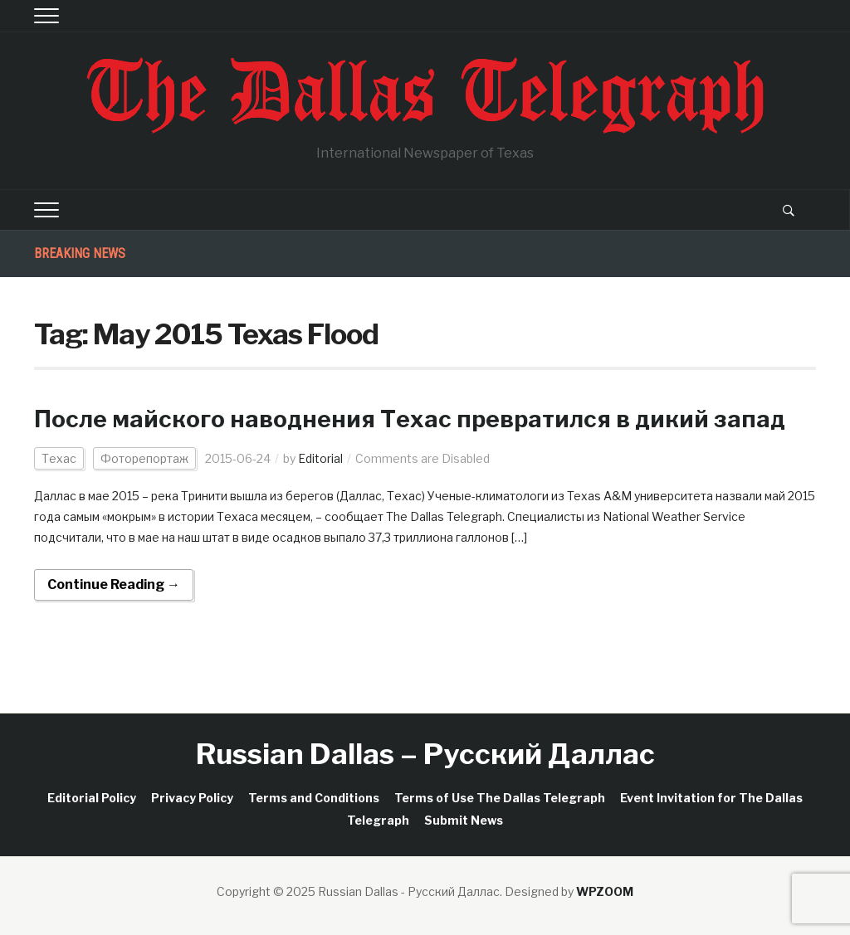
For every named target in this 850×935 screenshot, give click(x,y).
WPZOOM (604, 891)
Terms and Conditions (313, 798)
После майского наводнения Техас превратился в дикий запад (409, 419)
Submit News (463, 820)
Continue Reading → (113, 584)
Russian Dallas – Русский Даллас (425, 754)
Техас (59, 458)
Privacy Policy (192, 798)
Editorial (320, 458)
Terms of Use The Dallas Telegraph (499, 798)
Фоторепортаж (144, 458)
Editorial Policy (91, 798)
